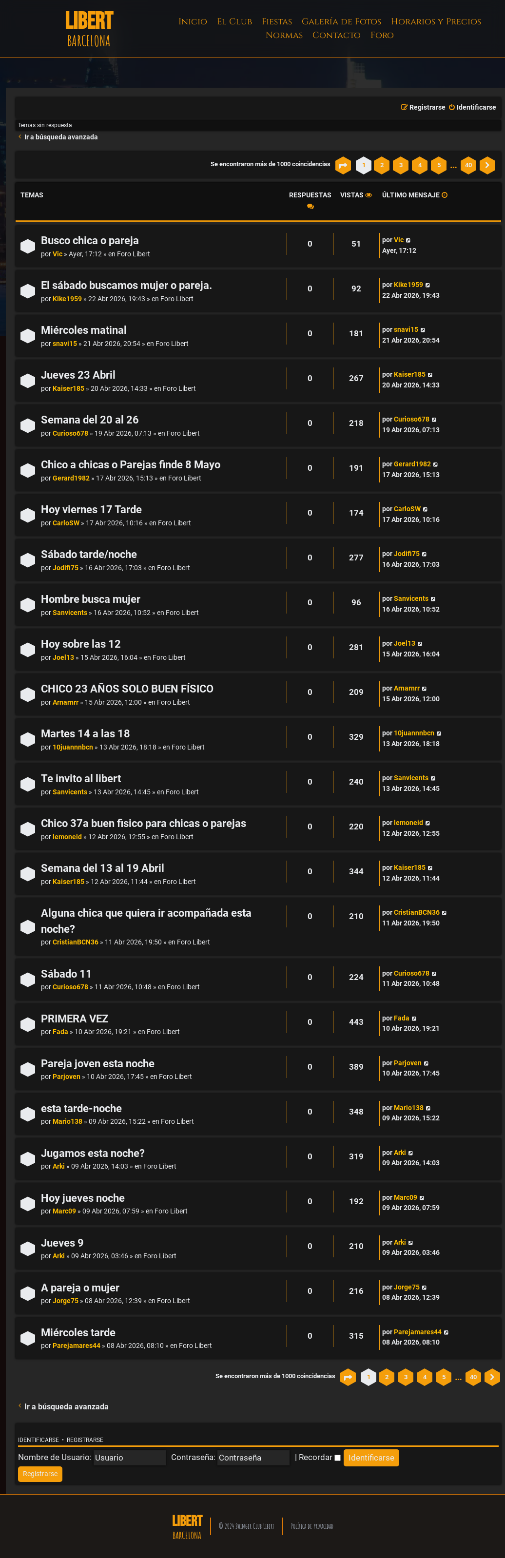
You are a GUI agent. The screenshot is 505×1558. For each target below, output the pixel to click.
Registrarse (85, 1440)
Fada (60, 1032)
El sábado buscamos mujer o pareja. (126, 285)
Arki (59, 1166)
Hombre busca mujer (90, 599)
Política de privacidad (312, 1526)
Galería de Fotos (341, 22)
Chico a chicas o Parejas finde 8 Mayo (130, 465)
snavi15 (65, 344)
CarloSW (66, 523)
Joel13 (63, 658)
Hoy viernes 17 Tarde (91, 509)
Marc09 (64, 1211)
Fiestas (277, 22)
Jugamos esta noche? (93, 1153)
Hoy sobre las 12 (81, 644)
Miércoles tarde (78, 1333)
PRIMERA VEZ (74, 1019)
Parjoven (66, 1077)
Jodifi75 (65, 568)
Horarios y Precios (436, 22)
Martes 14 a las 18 (85, 734)
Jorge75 (65, 1301)
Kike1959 (67, 299)
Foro (382, 35)
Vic (57, 254)
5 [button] (439, 165)
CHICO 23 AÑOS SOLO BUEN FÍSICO (127, 689)
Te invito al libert (81, 778)
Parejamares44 (76, 1346)
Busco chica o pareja (90, 240)
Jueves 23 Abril (78, 375)
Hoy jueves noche (83, 1198)
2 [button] (382, 165)
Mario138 (67, 1121)
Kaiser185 (68, 389)
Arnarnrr (65, 702)
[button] (343, 165)
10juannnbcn (73, 747)
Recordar (320, 1457)
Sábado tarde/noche (89, 554)
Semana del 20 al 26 (90, 420)
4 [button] (420, 165)
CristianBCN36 (75, 942)
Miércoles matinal (84, 330)
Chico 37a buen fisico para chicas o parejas (143, 823)
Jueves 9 (62, 1243)
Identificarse (38, 1440)
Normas (284, 35)
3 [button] (401, 165)
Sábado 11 (66, 974)
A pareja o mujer (80, 1288)
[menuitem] (472, 107)
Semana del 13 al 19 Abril (102, 868)
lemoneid (67, 837)
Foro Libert (133, 254)
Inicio (192, 22)
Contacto (336, 35)
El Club (234, 22)
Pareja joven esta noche (98, 1064)
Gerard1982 (71, 478)
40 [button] (468, 165)
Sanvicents (70, 613)
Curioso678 (70, 433)
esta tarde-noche (81, 1108)
